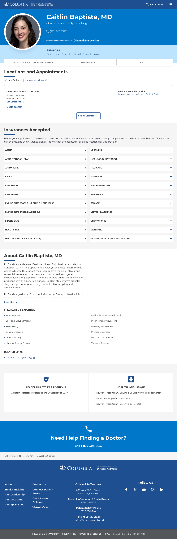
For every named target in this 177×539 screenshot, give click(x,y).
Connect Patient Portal (42, 492)
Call (88, 446)
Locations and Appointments (32, 62)
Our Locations (14, 500)
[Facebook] (126, 490)
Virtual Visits (40, 507)
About (144, 62)
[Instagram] (153, 490)
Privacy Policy (69, 534)
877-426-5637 (88, 502)
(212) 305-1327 (58, 31)
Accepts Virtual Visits (39, 80)
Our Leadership (15, 495)
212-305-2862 (139, 534)
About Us (11, 484)
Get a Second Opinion (40, 500)
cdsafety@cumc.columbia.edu (88, 520)
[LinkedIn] (161, 490)
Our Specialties (14, 505)
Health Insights (14, 490)
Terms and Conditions (90, 534)
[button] (88, 115)
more (97, 54)
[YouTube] (144, 490)
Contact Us (39, 484)
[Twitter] (135, 490)
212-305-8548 (88, 511)
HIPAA (107, 534)
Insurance (88, 62)
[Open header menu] (171, 4)
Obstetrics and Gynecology (19, 357)
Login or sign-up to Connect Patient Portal (139, 94)
